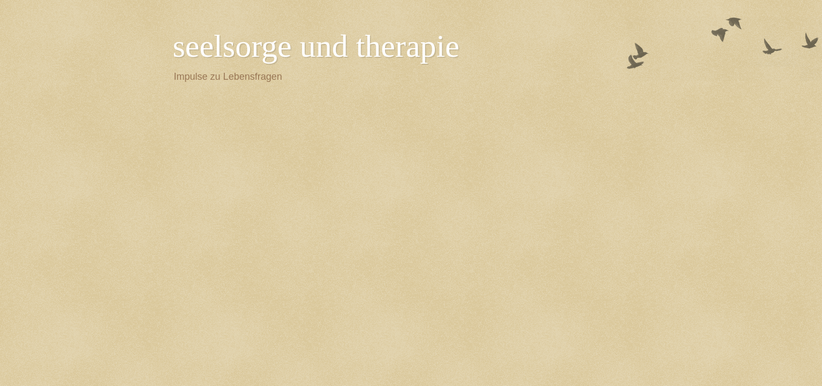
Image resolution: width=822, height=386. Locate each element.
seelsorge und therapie (316, 46)
